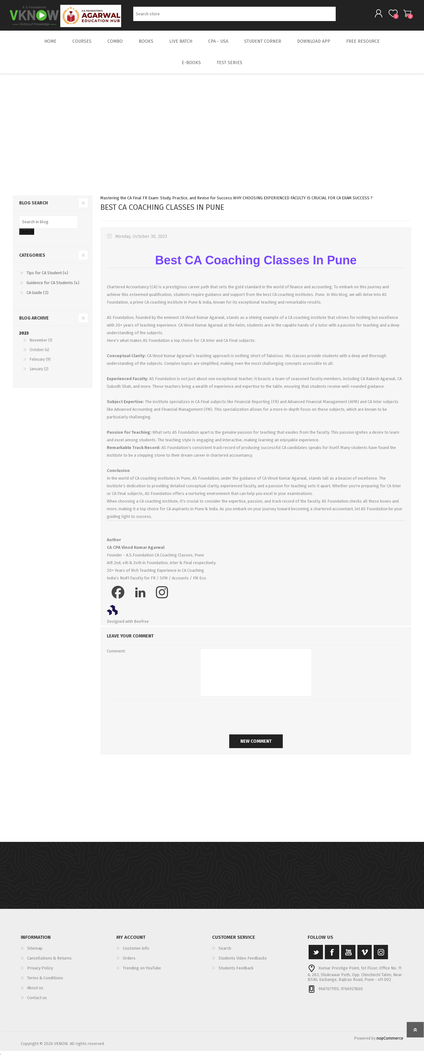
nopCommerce (389, 1042)
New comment (256, 745)
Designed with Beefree (128, 625)
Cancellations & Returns (49, 962)
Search (343, 16)
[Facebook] (332, 956)
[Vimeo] (364, 956)
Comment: (116, 655)
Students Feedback (235, 972)
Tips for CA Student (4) (47, 277)
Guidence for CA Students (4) (52, 287)
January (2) (39, 373)
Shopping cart (404, 16)
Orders (129, 962)
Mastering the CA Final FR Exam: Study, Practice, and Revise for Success (166, 202)
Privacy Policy (40, 972)
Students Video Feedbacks (242, 962)
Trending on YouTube (142, 972)
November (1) (41, 344)
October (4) (39, 354)
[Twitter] (316, 956)
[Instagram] (381, 956)
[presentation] (256, 720)
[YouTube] (348, 956)
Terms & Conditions (45, 982)
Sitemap (34, 952)
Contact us (37, 1002)
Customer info (136, 952)
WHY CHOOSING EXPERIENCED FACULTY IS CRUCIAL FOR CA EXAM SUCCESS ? (303, 202)
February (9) (40, 364)
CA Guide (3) (37, 297)
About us (35, 992)
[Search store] (234, 16)
